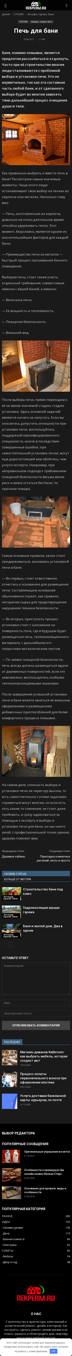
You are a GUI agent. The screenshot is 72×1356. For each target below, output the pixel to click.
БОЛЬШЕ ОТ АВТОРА (17, 879)
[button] (66, 5)
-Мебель (7, 1256)
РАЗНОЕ (7, 1216)
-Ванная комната (13, 1239)
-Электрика (9, 1245)
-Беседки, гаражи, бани (41, 21)
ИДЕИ (6, 1222)
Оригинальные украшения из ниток (47, 1151)
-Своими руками (12, 1227)
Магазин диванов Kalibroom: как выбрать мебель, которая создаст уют (43, 1056)
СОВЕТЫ (7, 1250)
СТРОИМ (23, 21)
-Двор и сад (9, 1262)
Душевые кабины (13, 856)
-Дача (5, 1233)
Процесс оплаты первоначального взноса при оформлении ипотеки (43, 1078)
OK (53, 1351)
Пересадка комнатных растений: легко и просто (53, 858)
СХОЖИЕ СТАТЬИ (15, 873)
